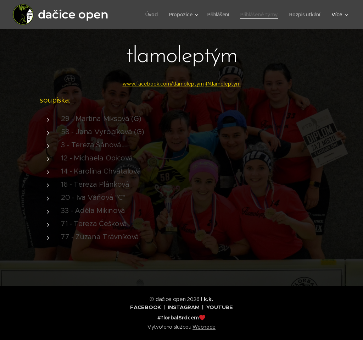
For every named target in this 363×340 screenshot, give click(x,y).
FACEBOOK (145, 307)
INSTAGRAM (183, 307)
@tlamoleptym (223, 84)
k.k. (208, 299)
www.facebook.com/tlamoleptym (163, 84)
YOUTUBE (219, 307)
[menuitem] (150, 14)
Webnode (204, 327)
